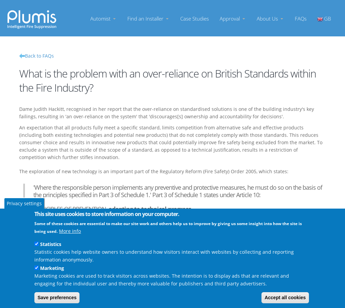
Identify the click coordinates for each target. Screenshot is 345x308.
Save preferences (56, 297)
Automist (103, 18)
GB (324, 18)
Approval (233, 18)
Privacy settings (24, 203)
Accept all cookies (285, 297)
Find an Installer (148, 18)
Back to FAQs (39, 56)
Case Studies (194, 18)
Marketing (52, 268)
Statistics (50, 244)
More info (70, 231)
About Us (270, 18)
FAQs (301, 18)
